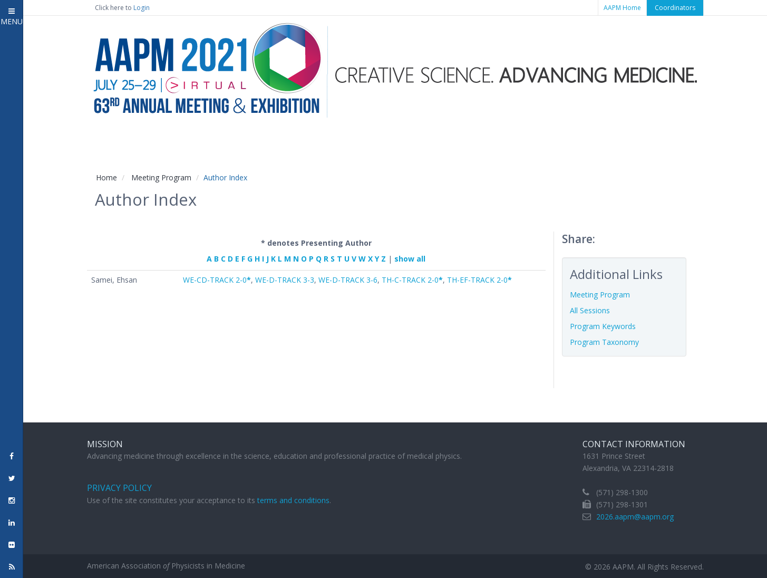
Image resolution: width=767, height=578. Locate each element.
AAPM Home (622, 7)
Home (106, 177)
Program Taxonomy (604, 342)
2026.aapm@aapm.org (635, 517)
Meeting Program (161, 177)
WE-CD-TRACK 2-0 (217, 280)
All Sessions (590, 310)
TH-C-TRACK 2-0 (412, 280)
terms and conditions (293, 500)
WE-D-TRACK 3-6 (347, 280)
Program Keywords (603, 326)
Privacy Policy (119, 488)
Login (141, 7)
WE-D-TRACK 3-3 (284, 280)
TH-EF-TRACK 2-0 (479, 280)
